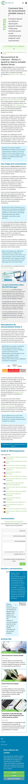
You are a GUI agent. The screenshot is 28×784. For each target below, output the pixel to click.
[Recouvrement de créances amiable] (14, 655)
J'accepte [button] (14, 772)
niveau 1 (18, 74)
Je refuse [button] (14, 775)
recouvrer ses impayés (7, 268)
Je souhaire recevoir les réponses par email (14, 560)
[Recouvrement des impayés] (14, 684)
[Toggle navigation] (23, 3)
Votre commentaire (20, 541)
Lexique (3, 742)
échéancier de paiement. (8, 406)
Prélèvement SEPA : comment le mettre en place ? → (14, 445)
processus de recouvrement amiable (13, 99)
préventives (12, 74)
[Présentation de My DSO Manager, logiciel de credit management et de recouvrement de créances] (14, 716)
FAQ (2, 739)
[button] (14, 49)
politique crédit (19, 392)
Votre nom (22, 531)
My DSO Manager (7, 289)
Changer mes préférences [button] (14, 778)
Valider (22, 564)
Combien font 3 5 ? (19, 554)
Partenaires (4, 745)
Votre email (19, 536)
